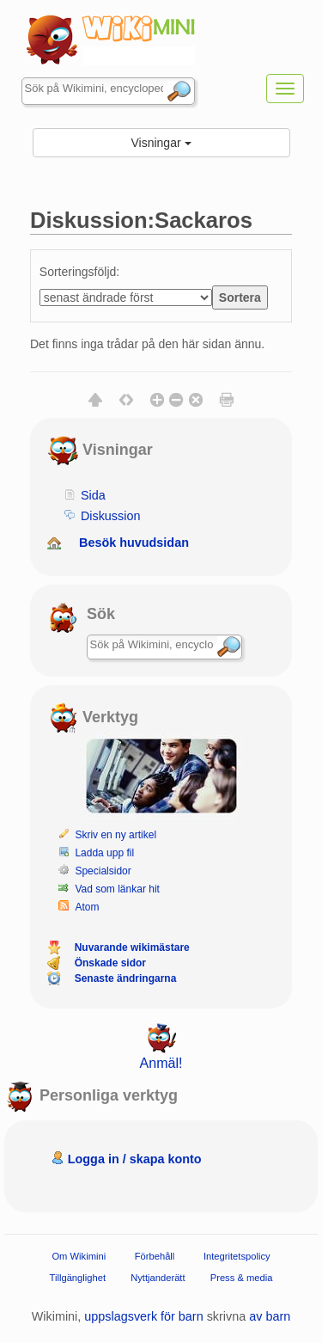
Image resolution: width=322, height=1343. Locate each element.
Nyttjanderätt (158, 1277)
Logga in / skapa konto (135, 1159)
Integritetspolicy (237, 1256)
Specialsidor (103, 871)
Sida (93, 495)
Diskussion (111, 516)
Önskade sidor (110, 963)
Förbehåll (155, 1256)
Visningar (161, 143)
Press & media (241, 1277)
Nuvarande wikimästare (132, 947)
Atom (87, 907)
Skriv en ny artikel (115, 835)
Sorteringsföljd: (79, 272)
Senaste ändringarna (126, 978)
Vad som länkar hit (117, 889)
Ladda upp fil (104, 853)
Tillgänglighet (78, 1277)
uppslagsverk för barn (143, 1316)
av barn (269, 1316)
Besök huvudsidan (134, 542)
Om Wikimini (79, 1256)
